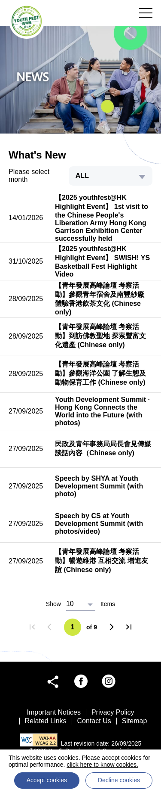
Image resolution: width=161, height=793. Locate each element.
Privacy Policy (112, 712)
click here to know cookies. (102, 764)
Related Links (46, 721)
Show (53, 603)
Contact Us (94, 721)
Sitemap (134, 721)
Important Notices (54, 712)
